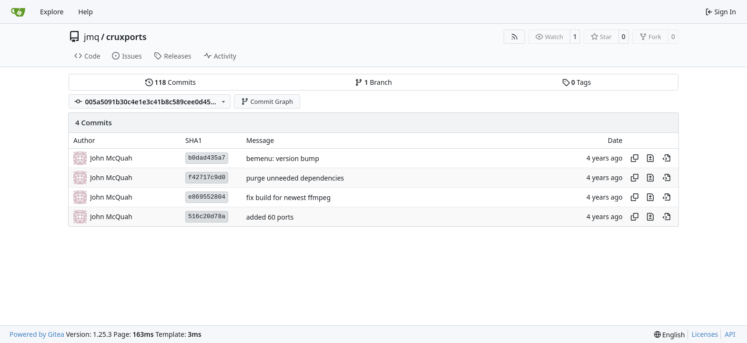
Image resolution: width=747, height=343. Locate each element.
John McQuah (111, 157)
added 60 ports (270, 217)
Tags (576, 82)
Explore (51, 11)
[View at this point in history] (666, 158)
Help (85, 11)
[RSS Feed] (514, 37)
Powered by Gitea (37, 334)
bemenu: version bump (282, 158)
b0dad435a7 (206, 157)
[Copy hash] (634, 158)
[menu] (669, 334)
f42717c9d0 (206, 177)
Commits (170, 82)
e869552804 (206, 197)
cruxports (126, 36)
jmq (92, 36)
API (730, 334)
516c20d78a (206, 216)
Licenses (705, 334)
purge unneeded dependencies (295, 177)
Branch (373, 82)
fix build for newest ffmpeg (288, 197)
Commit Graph (267, 101)
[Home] (18, 11)
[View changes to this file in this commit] (650, 158)
